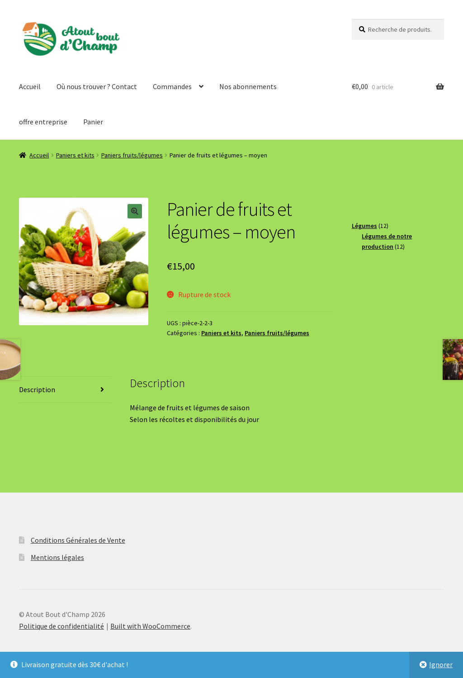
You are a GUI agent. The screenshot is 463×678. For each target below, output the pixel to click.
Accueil (30, 86)
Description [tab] (37, 389)
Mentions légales (57, 557)
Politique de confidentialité (61, 626)
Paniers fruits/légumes (132, 155)
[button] (135, 211)
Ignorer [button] (441, 664)
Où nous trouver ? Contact (97, 86)
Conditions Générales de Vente (78, 540)
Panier (93, 121)
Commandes (172, 86)
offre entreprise (43, 121)
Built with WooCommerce (150, 626)
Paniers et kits (75, 155)
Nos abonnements (248, 86)
